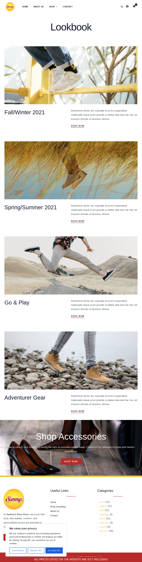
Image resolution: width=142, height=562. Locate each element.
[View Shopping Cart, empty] (133, 6)
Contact (54, 515)
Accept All (54, 550)
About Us (55, 511)
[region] (36, 540)
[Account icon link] (127, 6)
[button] (122, 6)
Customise (18, 550)
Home (53, 502)
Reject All (36, 550)
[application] (52, 7)
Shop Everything (59, 506)
